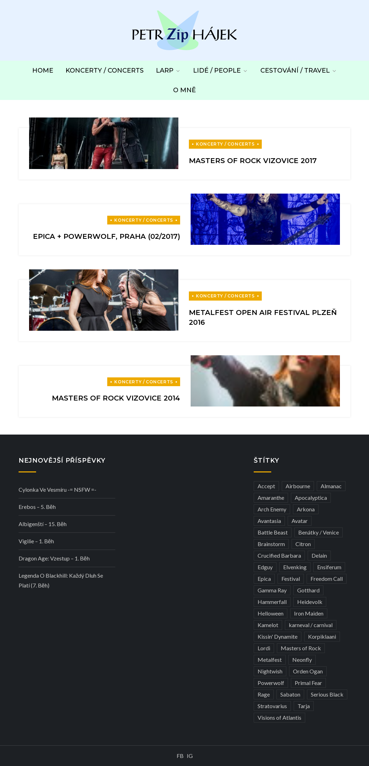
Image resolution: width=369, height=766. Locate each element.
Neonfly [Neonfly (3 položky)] (302, 659)
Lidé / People (220, 70)
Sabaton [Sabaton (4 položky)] (290, 694)
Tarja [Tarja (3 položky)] (304, 706)
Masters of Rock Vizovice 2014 (116, 398)
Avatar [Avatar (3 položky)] (300, 520)
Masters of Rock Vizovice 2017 (253, 160)
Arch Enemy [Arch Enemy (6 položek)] (272, 509)
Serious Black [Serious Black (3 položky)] (327, 694)
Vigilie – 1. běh (36, 541)
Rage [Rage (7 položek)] (264, 694)
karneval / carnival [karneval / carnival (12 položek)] (311, 624)
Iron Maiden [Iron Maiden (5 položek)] (308, 613)
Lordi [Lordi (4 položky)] (264, 648)
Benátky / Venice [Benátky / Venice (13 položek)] (318, 532)
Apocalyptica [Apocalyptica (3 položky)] (311, 497)
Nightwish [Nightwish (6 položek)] (270, 671)
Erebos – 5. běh (37, 506)
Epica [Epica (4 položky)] (264, 578)
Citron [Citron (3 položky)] (303, 543)
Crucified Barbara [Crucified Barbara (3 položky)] (279, 555)
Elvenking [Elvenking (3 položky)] (295, 567)
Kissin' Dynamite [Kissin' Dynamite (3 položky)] (278, 636)
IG (190, 755)
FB (180, 755)
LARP (168, 70)
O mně (184, 90)
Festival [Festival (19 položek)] (290, 578)
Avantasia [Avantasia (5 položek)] (269, 520)
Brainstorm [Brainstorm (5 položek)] (271, 543)
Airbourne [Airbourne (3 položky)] (298, 486)
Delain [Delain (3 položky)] (319, 555)
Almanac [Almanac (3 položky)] (331, 486)
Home (42, 70)
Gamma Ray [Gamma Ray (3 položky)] (272, 590)
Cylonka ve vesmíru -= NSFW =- (57, 489)
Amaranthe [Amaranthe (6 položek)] (271, 497)
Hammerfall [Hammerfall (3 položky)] (272, 601)
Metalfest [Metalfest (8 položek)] (270, 659)
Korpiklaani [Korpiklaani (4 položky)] (322, 636)
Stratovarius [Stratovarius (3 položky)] (272, 706)
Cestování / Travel (298, 70)
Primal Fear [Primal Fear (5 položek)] (308, 682)
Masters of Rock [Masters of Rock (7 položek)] (301, 648)
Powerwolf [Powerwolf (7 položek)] (271, 682)
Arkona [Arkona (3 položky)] (306, 509)
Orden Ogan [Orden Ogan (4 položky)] (308, 671)
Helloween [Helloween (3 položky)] (270, 613)
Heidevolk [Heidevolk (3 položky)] (309, 601)
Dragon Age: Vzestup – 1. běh (54, 558)
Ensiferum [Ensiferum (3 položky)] (329, 567)
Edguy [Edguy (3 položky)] (265, 567)
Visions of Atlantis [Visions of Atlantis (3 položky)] (279, 717)
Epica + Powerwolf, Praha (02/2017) (106, 236)
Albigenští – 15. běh (43, 523)
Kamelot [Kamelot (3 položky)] (268, 624)
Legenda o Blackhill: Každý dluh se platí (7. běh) (61, 580)
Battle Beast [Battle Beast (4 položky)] (273, 532)
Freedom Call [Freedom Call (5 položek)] (326, 578)
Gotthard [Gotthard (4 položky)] (308, 590)
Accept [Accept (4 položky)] (266, 486)
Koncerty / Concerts (105, 70)
